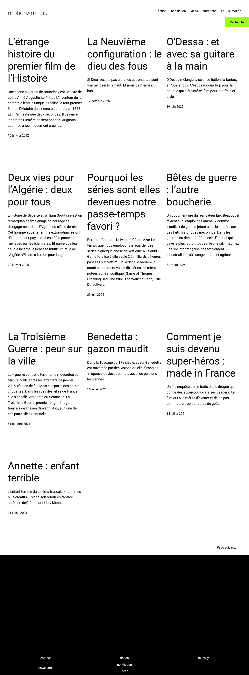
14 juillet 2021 (176, 414)
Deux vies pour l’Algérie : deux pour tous (41, 190)
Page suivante (229, 547)
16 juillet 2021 (97, 389)
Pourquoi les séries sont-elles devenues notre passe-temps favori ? (123, 202)
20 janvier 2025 (18, 265)
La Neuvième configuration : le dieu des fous (124, 54)
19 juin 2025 (175, 107)
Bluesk (202, 658)
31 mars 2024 (176, 265)
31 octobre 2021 (19, 424)
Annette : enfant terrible (43, 472)
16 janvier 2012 (18, 135)
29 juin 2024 (95, 294)
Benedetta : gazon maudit (118, 343)
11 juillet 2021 (17, 513)
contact (45, 658)
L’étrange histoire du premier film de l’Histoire (41, 60)
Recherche (237, 22)
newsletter (45, 668)
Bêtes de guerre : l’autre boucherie (202, 190)
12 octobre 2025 (98, 101)
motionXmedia (27, 13)
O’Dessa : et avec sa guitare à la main (200, 54)
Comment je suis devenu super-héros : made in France (201, 355)
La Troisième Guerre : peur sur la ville (45, 349)
